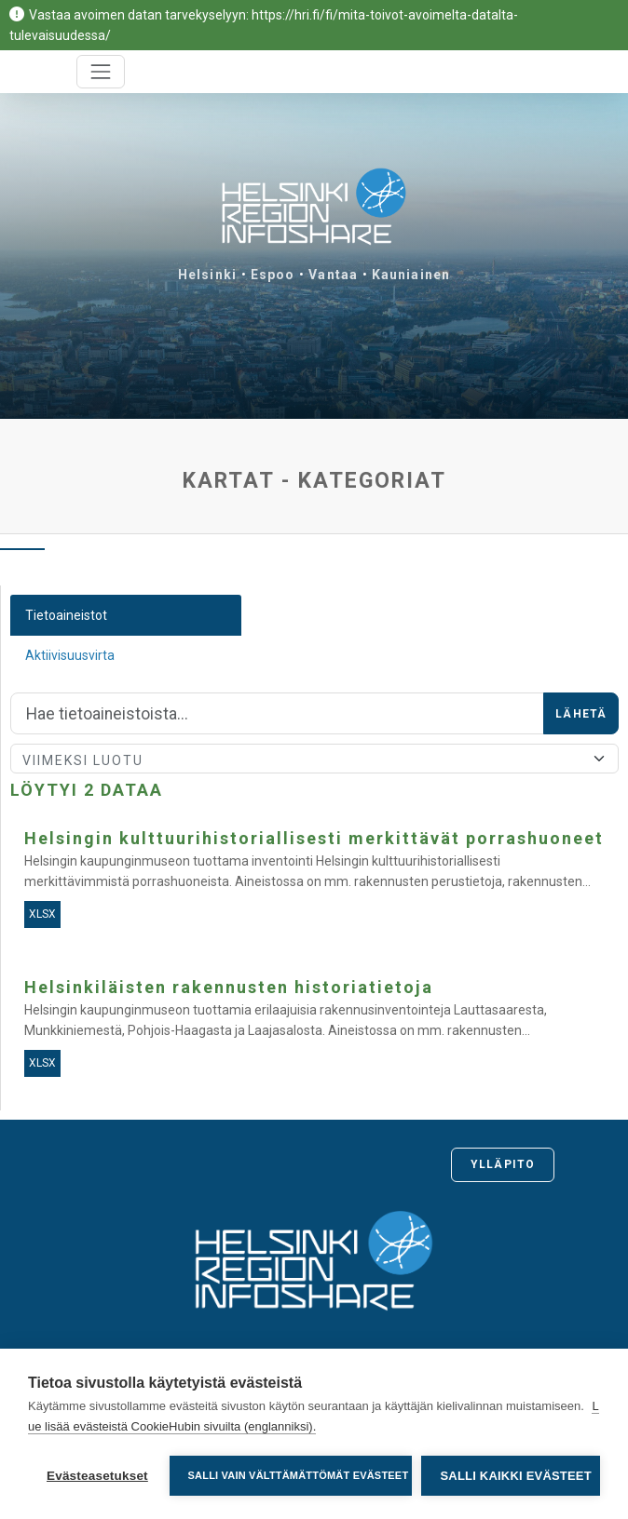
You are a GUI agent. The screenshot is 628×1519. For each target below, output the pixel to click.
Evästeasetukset (97, 1476)
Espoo (273, 274)
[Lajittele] (314, 758)
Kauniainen (411, 274)
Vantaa (333, 274)
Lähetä (581, 713)
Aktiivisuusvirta (70, 655)
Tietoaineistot (66, 615)
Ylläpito (503, 1164)
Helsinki (207, 274)
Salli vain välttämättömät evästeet (298, 1475)
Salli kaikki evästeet (515, 1476)
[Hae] (277, 713)
